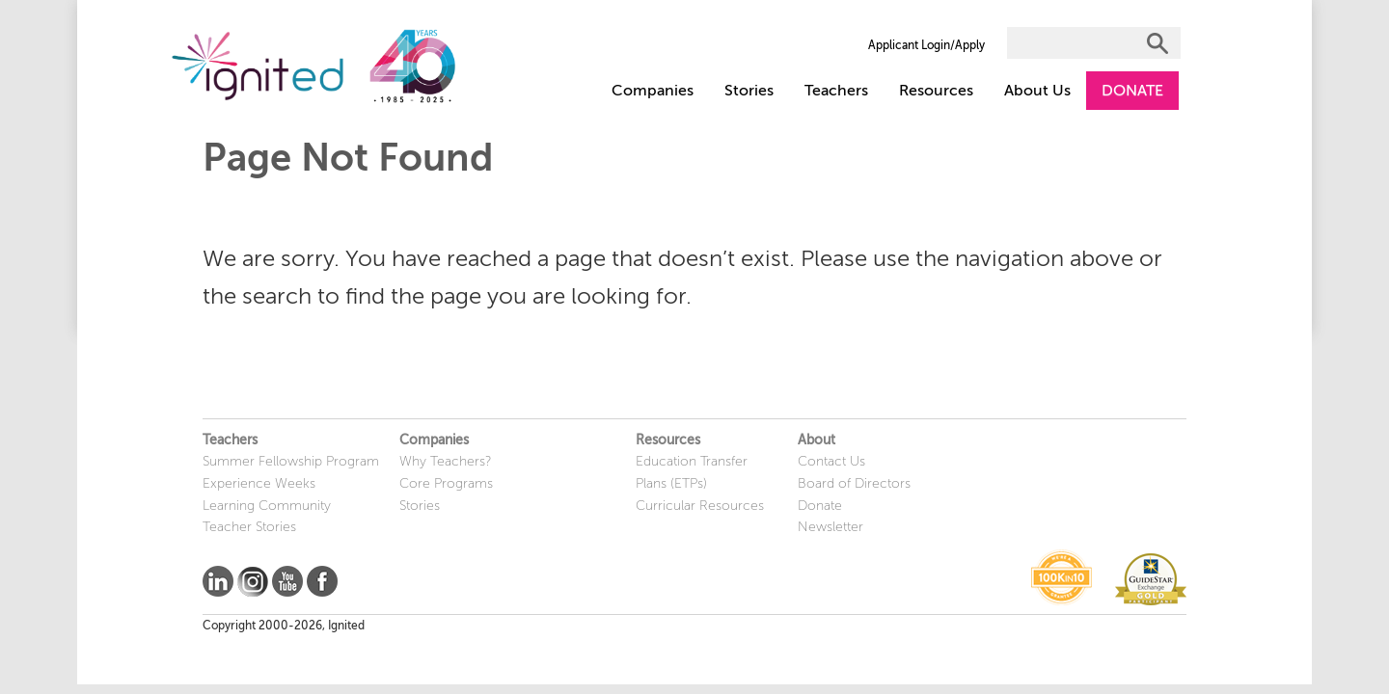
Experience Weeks (259, 483)
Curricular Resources (700, 505)
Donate (820, 505)
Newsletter (830, 527)
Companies (653, 90)
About (816, 440)
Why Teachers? (445, 461)
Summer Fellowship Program (291, 461)
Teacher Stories (249, 527)
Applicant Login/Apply (926, 45)
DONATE (1132, 90)
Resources (936, 90)
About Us (1037, 90)
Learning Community (267, 505)
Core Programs (446, 483)
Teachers (836, 90)
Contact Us (831, 461)
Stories (749, 90)
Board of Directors (854, 483)
